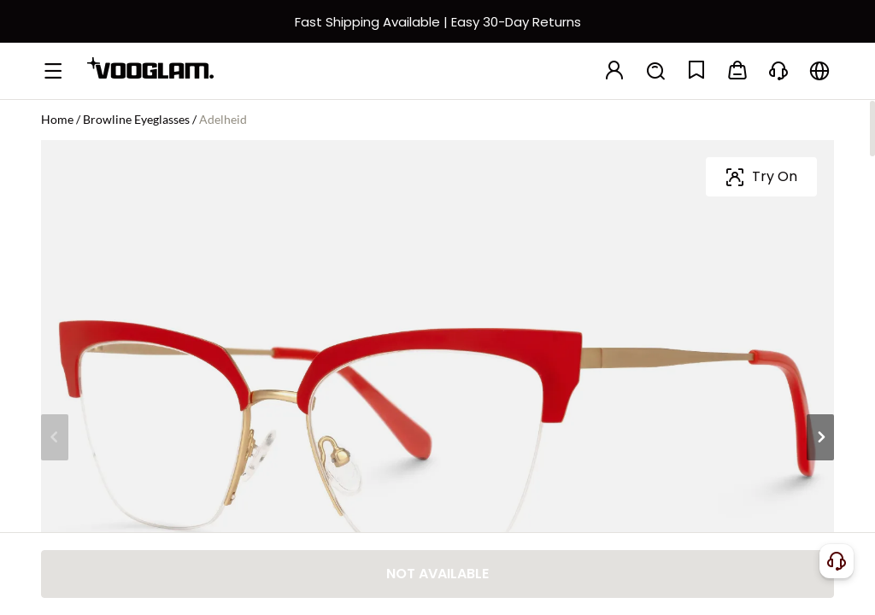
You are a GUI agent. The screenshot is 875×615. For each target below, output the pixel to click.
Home (57, 119)
